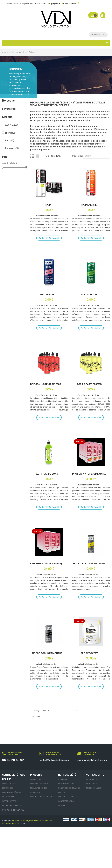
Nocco (9, 140)
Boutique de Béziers (11, 833)
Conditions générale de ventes (69, 831)
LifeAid (10, 133)
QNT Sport (11, 125)
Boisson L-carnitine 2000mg (47, 397)
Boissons (8, 100)
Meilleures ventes (38, 829)
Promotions (35, 820)
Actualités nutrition (12, 846)
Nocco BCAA (47, 301)
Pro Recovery (89, 687)
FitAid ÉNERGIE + (89, 205)
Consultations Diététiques (9, 826)
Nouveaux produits (39, 824)
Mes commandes (93, 829)
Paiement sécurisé (66, 837)
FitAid (47, 205)
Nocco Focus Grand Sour (89, 590)
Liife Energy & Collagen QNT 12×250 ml (47, 590)
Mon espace (91, 824)
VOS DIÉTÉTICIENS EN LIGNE (41, 837)
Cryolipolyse (54, 3)
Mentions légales (66, 824)
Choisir (96, 156)
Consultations (40, 3)
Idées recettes (69, 3)
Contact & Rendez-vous (13, 851)
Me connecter (92, 820)
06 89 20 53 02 (13, 800)
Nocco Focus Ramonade (47, 687)
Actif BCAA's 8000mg (89, 397)
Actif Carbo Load (47, 494)
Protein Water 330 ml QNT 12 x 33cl (89, 494)
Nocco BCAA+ (89, 301)
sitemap (61, 846)
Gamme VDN (35, 833)
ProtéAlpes (12, 148)
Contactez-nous (66, 842)
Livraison (62, 820)
